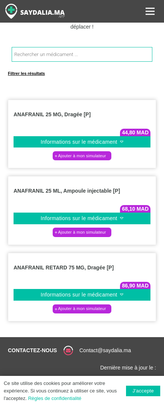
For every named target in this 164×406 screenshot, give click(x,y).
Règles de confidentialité (55, 398)
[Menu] (150, 11)
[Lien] (35, 11)
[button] (82, 155)
